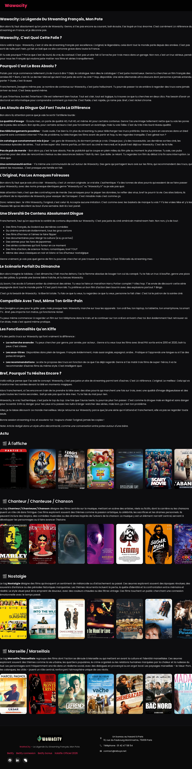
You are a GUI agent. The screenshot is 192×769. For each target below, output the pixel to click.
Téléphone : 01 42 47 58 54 (118, 745)
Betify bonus (45, 753)
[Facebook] (10, 760)
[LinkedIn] (17, 760)
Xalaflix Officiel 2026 (66, 753)
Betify (10, 753)
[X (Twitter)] (25, 760)
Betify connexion (25, 753)
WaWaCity (25, 746)
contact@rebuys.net (114, 751)
